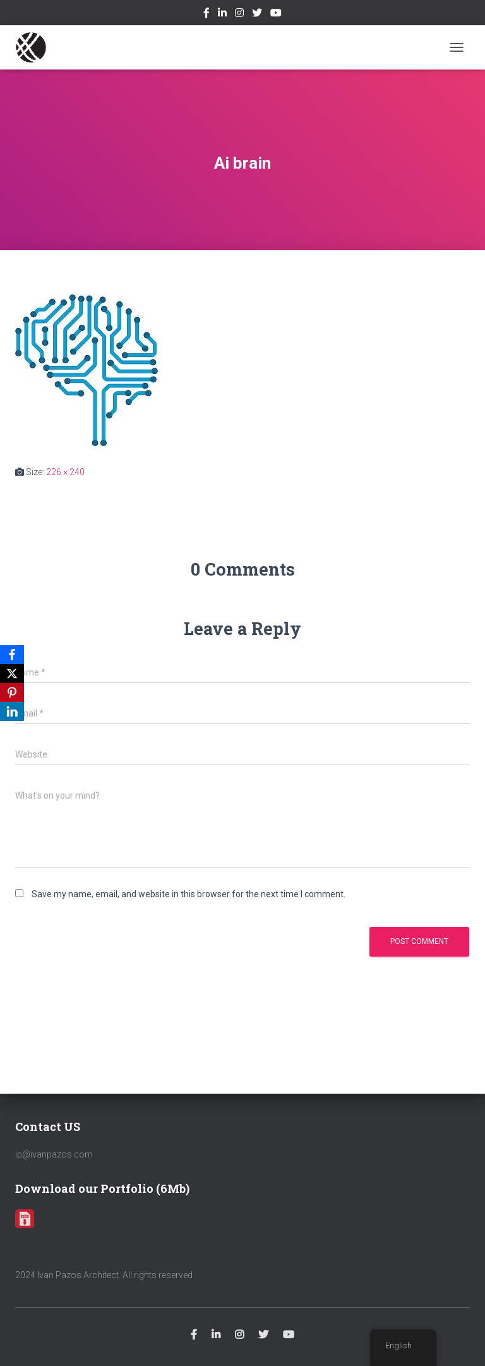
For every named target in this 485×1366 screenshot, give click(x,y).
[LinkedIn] (12, 711)
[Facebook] (12, 654)
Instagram (239, 14)
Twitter (257, 14)
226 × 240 (65, 472)
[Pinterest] (12, 692)
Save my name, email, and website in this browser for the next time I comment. (188, 894)
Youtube (276, 14)
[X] (12, 673)
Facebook (206, 14)
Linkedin (222, 14)
